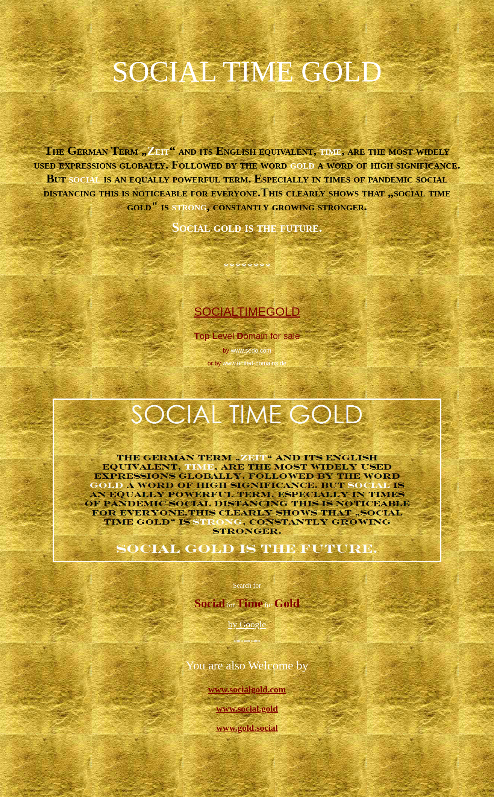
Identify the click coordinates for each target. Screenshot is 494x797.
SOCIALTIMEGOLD (247, 311)
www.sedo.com (251, 350)
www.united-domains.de (254, 363)
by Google (247, 624)
